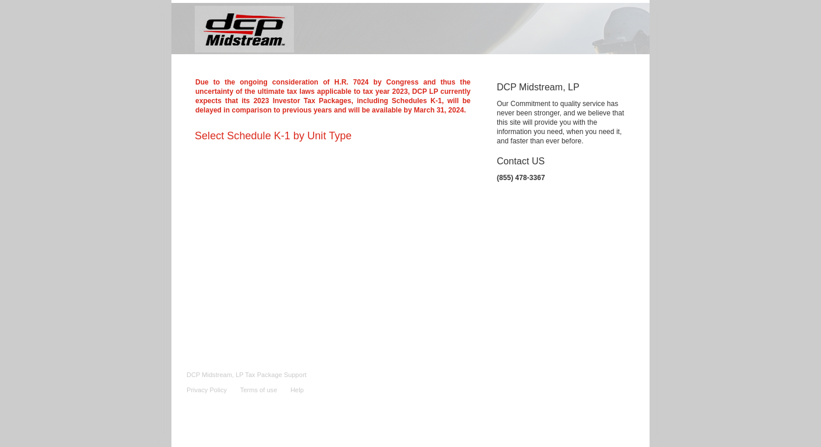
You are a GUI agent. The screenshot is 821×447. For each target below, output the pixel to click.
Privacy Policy (207, 389)
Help (297, 389)
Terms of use (258, 389)
